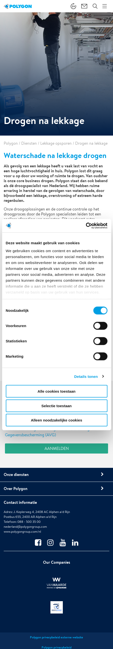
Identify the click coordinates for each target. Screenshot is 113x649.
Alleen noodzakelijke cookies (56, 420)
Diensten (29, 143)
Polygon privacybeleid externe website (56, 637)
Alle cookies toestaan (56, 391)
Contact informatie (20, 502)
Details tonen (86, 376)
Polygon (11, 143)
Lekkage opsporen (56, 143)
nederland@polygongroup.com (25, 527)
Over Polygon (15, 488)
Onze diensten (16, 474)
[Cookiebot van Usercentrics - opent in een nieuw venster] (85, 225)
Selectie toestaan (56, 405)
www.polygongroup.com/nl (22, 531)
